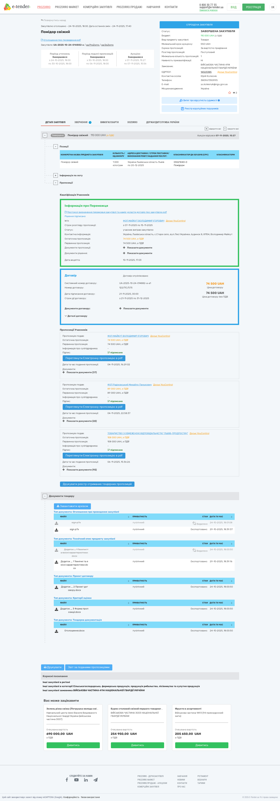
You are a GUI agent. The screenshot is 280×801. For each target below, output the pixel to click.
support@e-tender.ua (211, 7)
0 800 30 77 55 (208, 5)
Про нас (181, 786)
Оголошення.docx (74, 630)
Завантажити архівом (72, 506)
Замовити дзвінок (208, 10)
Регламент (203, 776)
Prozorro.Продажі (129, 7)
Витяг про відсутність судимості (199, 100)
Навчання (153, 7)
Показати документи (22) (79, 421)
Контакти (171, 7)
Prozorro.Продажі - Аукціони (152, 783)
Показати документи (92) (79, 469)
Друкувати (52, 667)
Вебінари (202, 780)
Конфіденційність (71, 797)
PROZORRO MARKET (67, 7)
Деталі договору (76, 316)
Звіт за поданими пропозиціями (88, 667)
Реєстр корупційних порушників (199, 108)
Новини (181, 780)
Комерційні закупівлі (97, 7)
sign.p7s (76, 522)
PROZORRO (44, 7)
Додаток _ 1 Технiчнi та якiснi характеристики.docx (74, 552)
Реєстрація (253, 7)
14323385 (206, 72)
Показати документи (137, 247)
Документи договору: (77, 308)
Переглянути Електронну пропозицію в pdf (94, 358)
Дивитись (73, 745)
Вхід (234, 7)
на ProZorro (93, 45)
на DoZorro (107, 45)
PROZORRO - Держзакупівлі (151, 776)
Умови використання (90, 797)
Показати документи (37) (79, 372)
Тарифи (201, 783)
